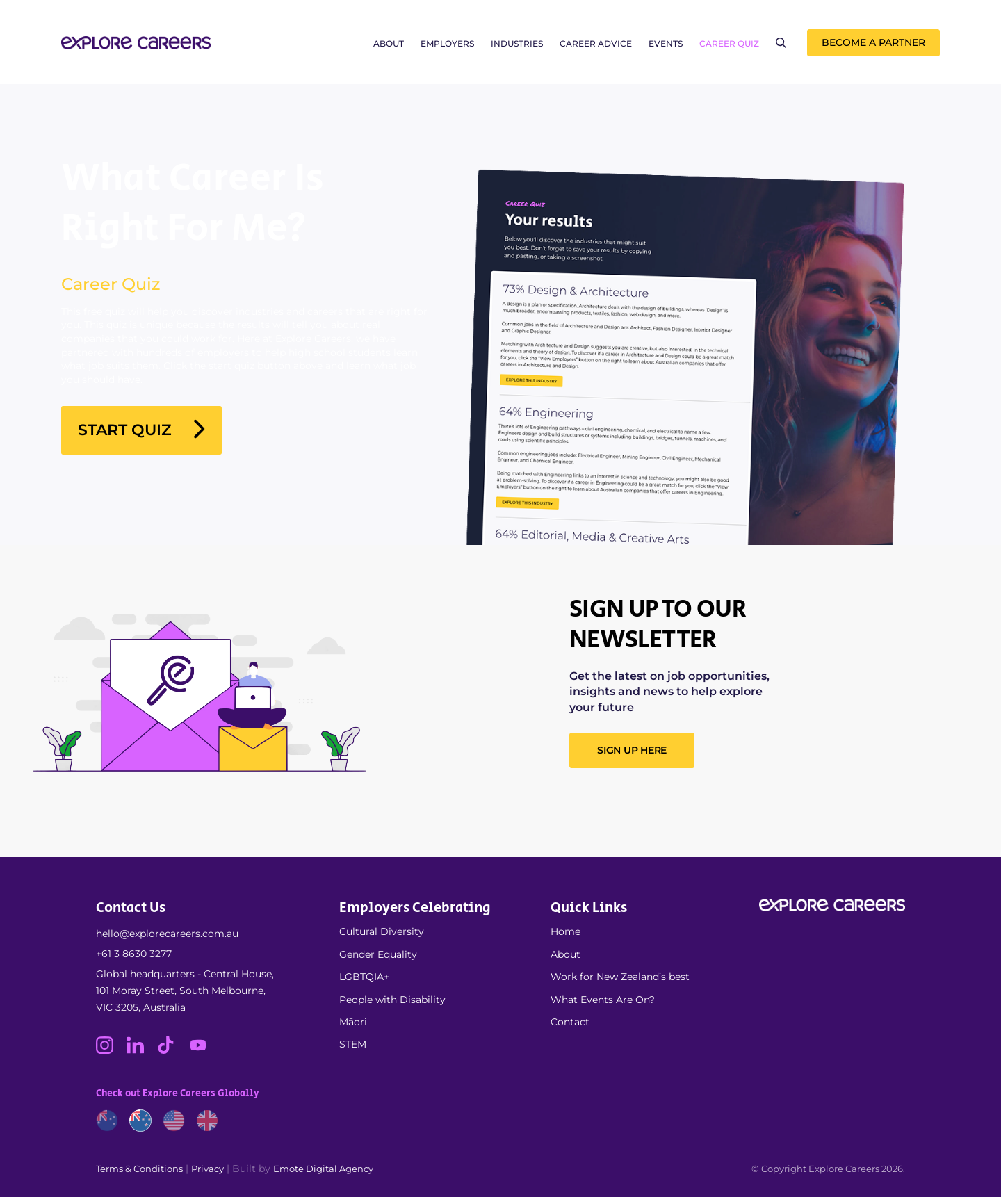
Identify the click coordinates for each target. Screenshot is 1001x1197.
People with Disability (392, 999)
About (388, 43)
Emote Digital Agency (323, 1168)
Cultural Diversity (381, 931)
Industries (517, 43)
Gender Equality (378, 954)
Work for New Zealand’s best (620, 976)
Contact (570, 1022)
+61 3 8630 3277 (134, 953)
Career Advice (596, 43)
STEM (352, 1044)
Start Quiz (141, 430)
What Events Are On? (603, 999)
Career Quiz (729, 43)
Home (565, 931)
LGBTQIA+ (364, 976)
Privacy (207, 1168)
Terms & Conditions (139, 1168)
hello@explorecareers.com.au (167, 933)
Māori (353, 1022)
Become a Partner (873, 42)
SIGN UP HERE (632, 750)
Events (666, 43)
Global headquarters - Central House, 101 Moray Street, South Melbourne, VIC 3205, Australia (185, 990)
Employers (447, 43)
